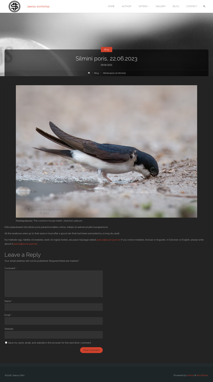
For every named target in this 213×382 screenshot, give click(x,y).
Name (8, 301)
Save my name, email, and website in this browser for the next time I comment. (49, 342)
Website (9, 329)
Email (8, 315)
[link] (204, 6)
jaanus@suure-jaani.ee (109, 239)
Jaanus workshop (38, 6)
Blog (106, 49)
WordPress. (202, 375)
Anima (190, 375)
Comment (10, 268)
